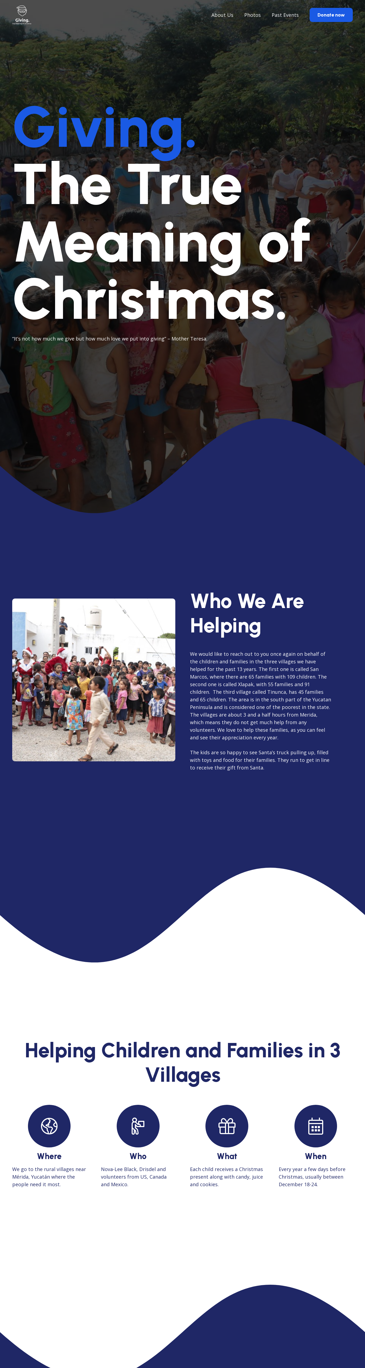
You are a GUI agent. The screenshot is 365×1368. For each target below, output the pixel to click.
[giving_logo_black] (21, 14)
